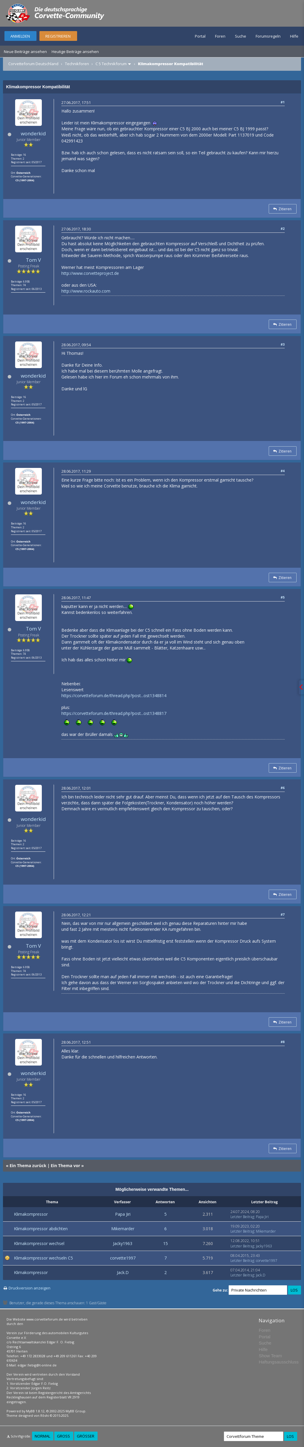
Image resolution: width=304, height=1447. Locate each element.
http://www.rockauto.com (85, 291)
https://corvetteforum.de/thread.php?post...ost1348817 (113, 713)
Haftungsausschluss (278, 1361)
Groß (63, 1436)
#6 (282, 787)
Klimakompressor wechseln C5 (43, 1258)
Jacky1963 (122, 1243)
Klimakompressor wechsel (39, 1243)
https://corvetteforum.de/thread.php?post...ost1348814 (113, 695)
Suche (240, 36)
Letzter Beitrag (242, 1216)
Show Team (270, 1355)
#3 (282, 344)
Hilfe (294, 36)
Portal (200, 36)
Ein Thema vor (65, 1165)
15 (165, 1243)
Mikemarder (122, 1228)
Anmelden (20, 36)
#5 (282, 597)
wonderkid (33, 133)
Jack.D (123, 1272)
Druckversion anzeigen (29, 1288)
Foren (220, 36)
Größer (85, 1436)
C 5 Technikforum (111, 63)
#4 (282, 471)
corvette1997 (123, 1258)
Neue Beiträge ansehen (25, 51)
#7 (282, 914)
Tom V (33, 259)
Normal (42, 1436)
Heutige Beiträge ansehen (75, 51)
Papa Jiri (122, 1214)
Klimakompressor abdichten (41, 1228)
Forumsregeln (268, 36)
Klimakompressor (31, 1214)
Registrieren (58, 36)
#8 (282, 1041)
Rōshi (44, 1415)
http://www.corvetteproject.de (90, 273)
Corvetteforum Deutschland (33, 63)
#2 (282, 228)
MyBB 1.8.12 (35, 1411)
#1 (282, 102)
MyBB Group (75, 1411)
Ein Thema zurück (27, 1165)
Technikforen (77, 63)
